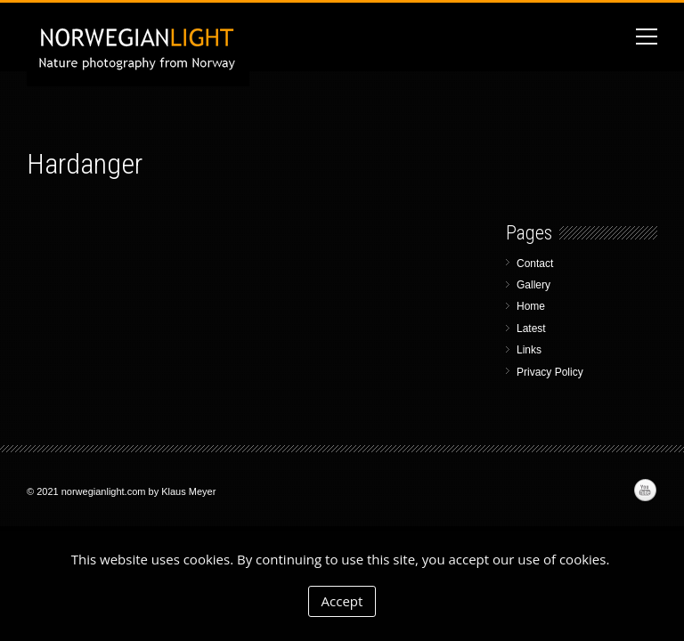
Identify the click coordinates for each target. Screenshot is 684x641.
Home (531, 306)
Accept (342, 601)
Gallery (533, 285)
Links (529, 350)
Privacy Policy (550, 372)
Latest (531, 328)
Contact (535, 263)
